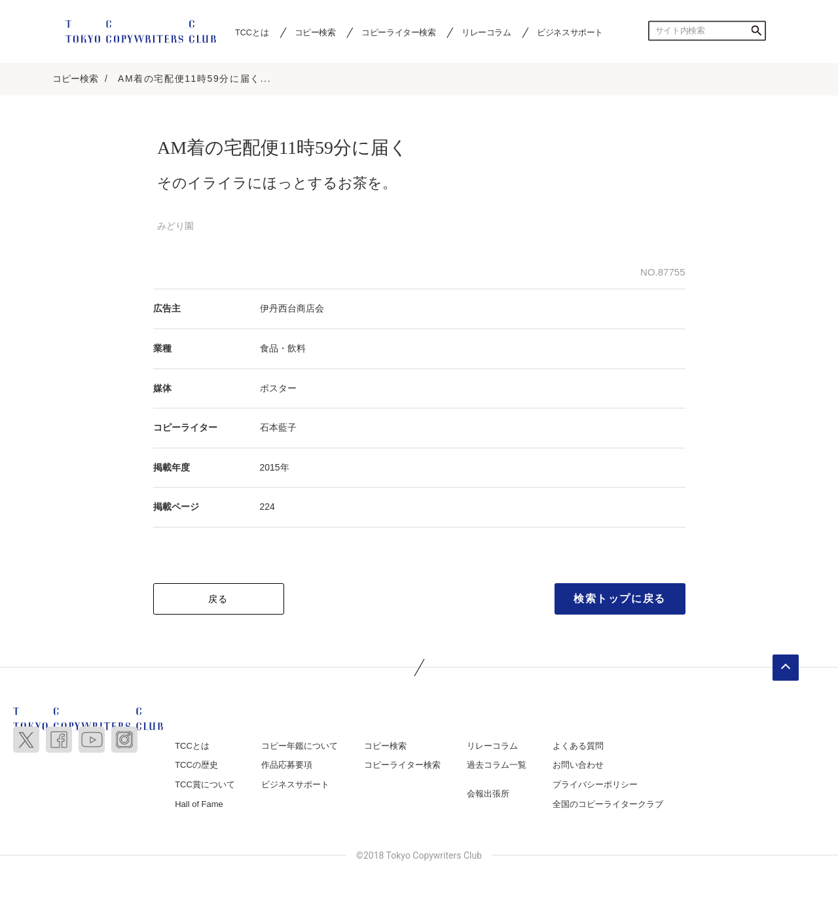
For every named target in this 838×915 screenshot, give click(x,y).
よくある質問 (578, 746)
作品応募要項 (286, 765)
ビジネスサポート (570, 32)
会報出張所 (488, 793)
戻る (218, 599)
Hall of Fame (199, 804)
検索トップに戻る (620, 598)
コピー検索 (315, 32)
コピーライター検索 (398, 32)
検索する (756, 31)
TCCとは (251, 32)
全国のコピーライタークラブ (608, 804)
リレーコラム (486, 32)
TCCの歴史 (196, 765)
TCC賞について (205, 784)
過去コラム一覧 (496, 765)
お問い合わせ (578, 765)
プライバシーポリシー (595, 784)
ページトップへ (786, 668)
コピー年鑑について (299, 746)
